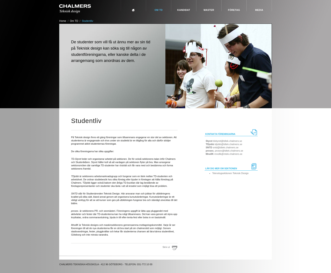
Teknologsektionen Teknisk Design (230, 173)
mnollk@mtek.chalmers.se (228, 154)
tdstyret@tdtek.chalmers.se (227, 141)
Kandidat (183, 10)
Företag (234, 10)
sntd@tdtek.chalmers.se (225, 147)
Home (62, 21)
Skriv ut (166, 247)
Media (259, 10)
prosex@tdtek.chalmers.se (229, 150)
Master (209, 10)
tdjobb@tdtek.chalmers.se (228, 144)
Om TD (159, 10)
